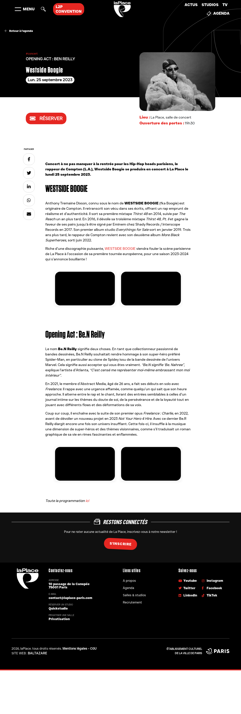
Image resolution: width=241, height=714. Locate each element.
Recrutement (132, 602)
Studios (210, 5)
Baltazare (37, 653)
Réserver (46, 118)
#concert (32, 53)
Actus (191, 5)
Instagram (212, 580)
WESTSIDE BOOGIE (120, 248)
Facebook (212, 588)
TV (225, 5)
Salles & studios (134, 595)
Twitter (187, 588)
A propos (129, 581)
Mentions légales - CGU (79, 648)
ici (87, 501)
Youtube (188, 580)
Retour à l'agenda (19, 31)
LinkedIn (188, 595)
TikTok (209, 595)
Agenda (218, 13)
